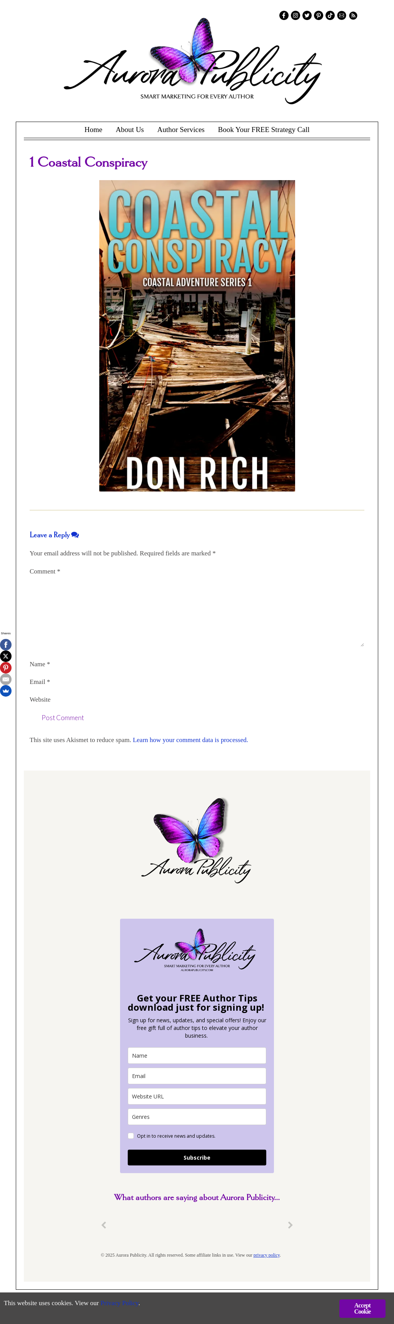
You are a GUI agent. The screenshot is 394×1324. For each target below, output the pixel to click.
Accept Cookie (362, 1308)
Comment (45, 571)
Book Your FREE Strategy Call (263, 129)
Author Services (181, 129)
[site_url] (197, 1096)
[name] (197, 1055)
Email (40, 681)
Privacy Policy (119, 1303)
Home (93, 129)
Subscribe (197, 1157)
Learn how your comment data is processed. (190, 740)
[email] (197, 1076)
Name (40, 664)
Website (40, 699)
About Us (130, 129)
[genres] (197, 1116)
